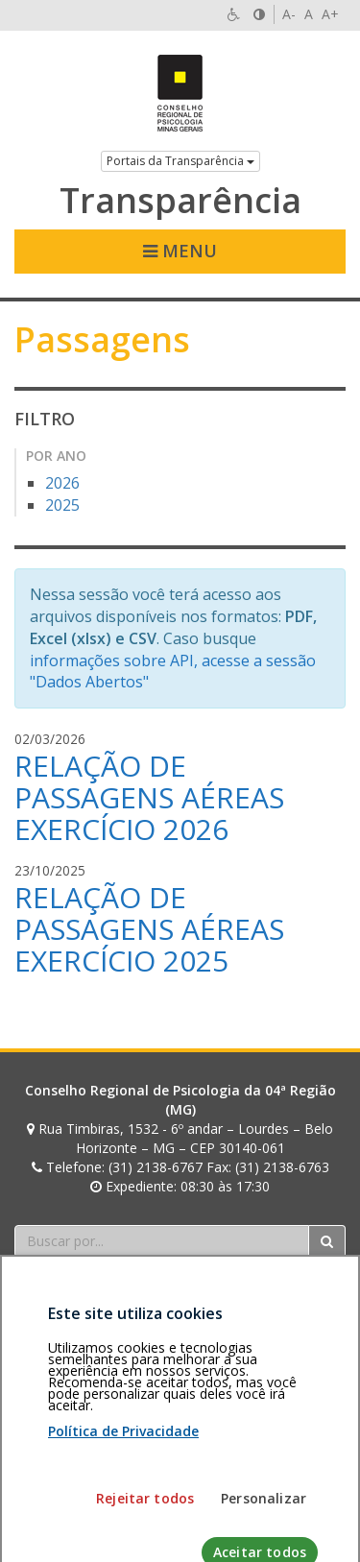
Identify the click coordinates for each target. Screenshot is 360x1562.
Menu (180, 250)
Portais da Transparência (180, 161)
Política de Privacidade (123, 1531)
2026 (62, 482)
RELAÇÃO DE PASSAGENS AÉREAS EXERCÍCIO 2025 (149, 928)
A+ (330, 14)
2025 (62, 505)
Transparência (180, 200)
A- (289, 14)
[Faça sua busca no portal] (161, 1241)
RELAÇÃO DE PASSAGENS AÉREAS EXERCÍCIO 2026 (149, 797)
